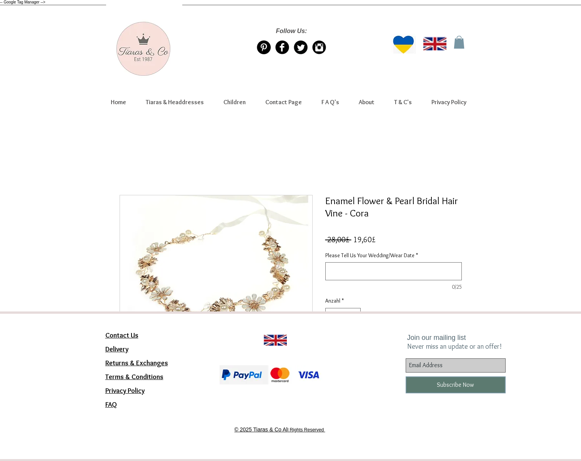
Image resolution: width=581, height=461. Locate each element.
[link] (459, 42)
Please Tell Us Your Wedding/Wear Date (371, 255)
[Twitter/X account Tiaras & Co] (301, 47)
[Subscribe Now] (456, 384)
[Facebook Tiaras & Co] (282, 47)
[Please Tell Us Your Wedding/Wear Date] (393, 271)
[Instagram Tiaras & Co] (319, 47)
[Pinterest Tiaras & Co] (264, 47)
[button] (175, 102)
